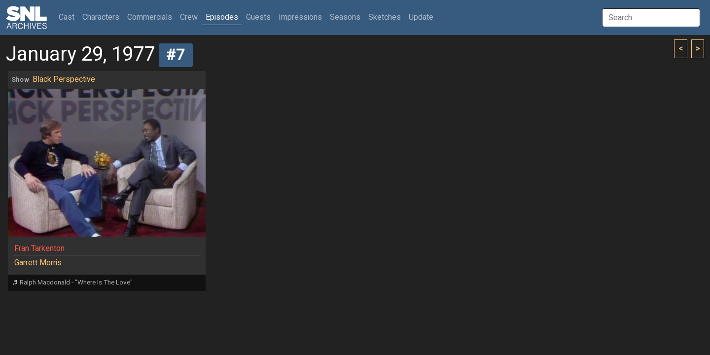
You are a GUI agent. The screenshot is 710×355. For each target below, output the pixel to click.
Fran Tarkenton (39, 248)
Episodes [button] (222, 17)
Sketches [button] (384, 17)
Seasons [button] (345, 17)
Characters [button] (100, 17)
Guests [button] (258, 17)
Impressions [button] (300, 17)
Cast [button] (68, 17)
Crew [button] (189, 17)
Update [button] (421, 17)
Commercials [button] (149, 17)
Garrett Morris (38, 263)
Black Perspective (64, 79)
